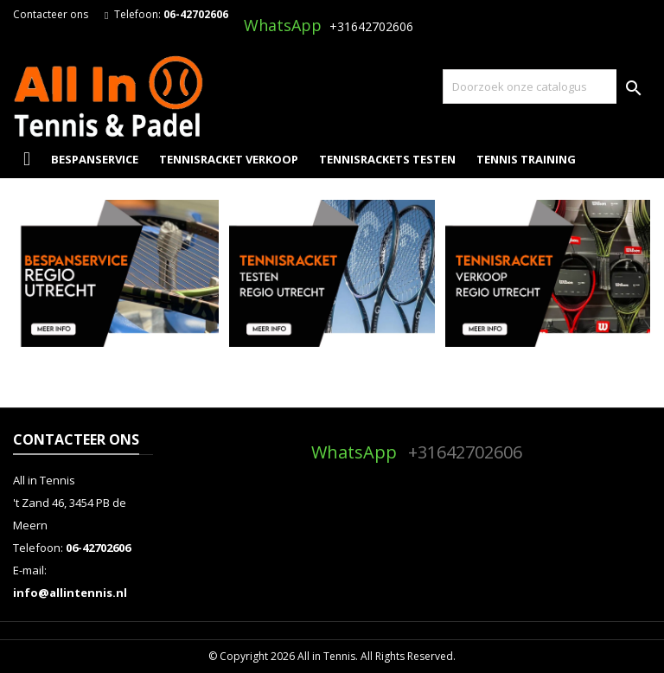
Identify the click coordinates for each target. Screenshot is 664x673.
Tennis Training (526, 159)
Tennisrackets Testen (387, 159)
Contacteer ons (50, 14)
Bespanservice (94, 159)
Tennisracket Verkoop (228, 159)
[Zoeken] (547, 86)
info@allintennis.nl (70, 592)
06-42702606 (195, 14)
